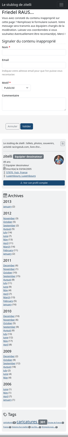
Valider (26, 126)
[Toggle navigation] (61, 4)
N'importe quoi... (50, 427)
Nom (6, 47)
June (5, 236)
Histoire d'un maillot (21, 427)
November (9, 218)
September (9, 225)
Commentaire (10, 95)
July (5, 232)
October (7, 221)
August (7, 229)
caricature (9, 422)
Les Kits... (36, 427)
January (7, 206)
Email (5, 60)
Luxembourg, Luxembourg (21, 175)
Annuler (13, 126)
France (7, 427)
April (5, 243)
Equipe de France (56, 422)
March (6, 246)
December (9, 265)
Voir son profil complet (34, 182)
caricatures (32, 421)
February (8, 250)
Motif (6, 82)
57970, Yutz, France (16, 172)
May (5, 239)
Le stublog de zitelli (16, 4)
